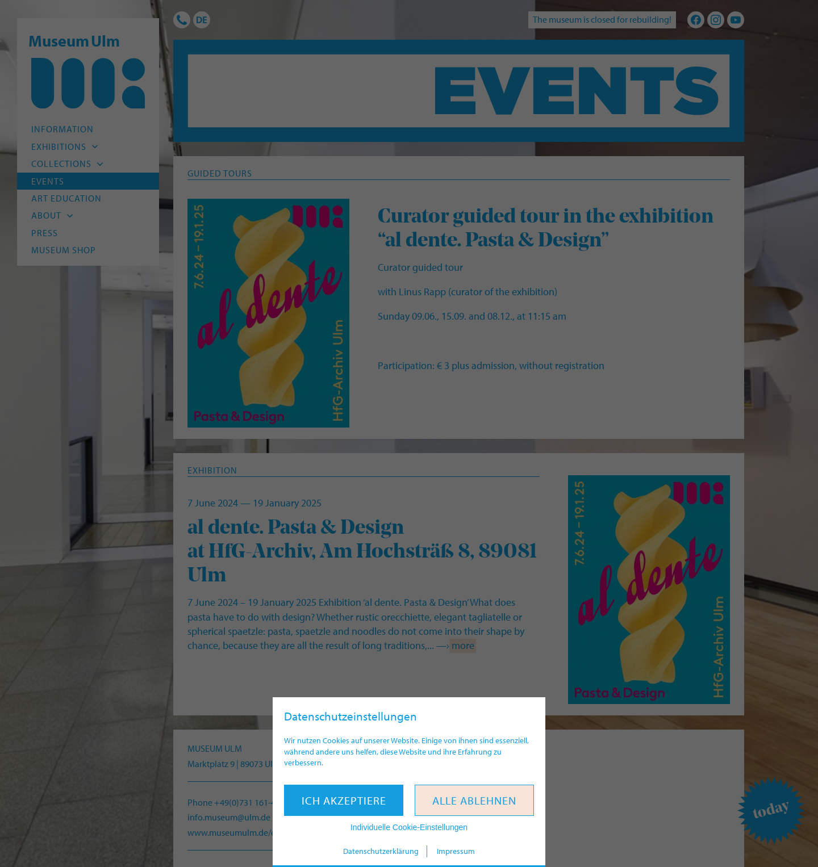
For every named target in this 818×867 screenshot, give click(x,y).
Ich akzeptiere (344, 800)
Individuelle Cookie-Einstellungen (409, 827)
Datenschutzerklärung (381, 851)
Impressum (456, 851)
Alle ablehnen (474, 800)
